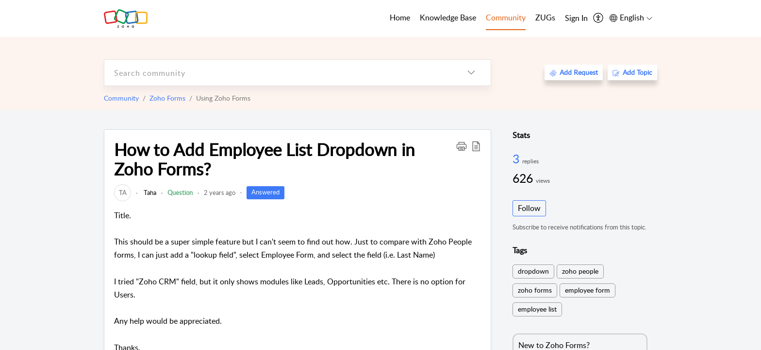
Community (121, 98)
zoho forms (535, 290)
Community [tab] (506, 17)
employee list (537, 309)
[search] (278, 73)
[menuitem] (576, 18)
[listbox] (471, 73)
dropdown (533, 271)
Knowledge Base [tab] (448, 17)
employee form (587, 290)
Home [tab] (400, 17)
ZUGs (545, 17)
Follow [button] (529, 208)
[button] (461, 146)
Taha (149, 192)
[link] (122, 192)
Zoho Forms (167, 98)
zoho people (580, 271)
